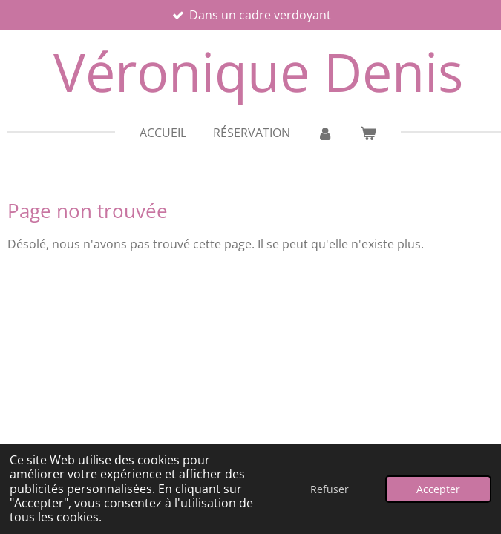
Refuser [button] (329, 489)
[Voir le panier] (368, 132)
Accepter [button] (438, 489)
